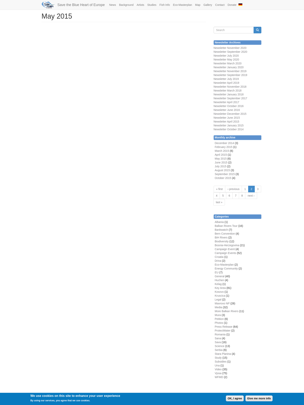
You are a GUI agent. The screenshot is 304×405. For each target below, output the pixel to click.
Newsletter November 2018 (230, 86)
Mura (218, 315)
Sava (218, 342)
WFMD (219, 377)
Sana (218, 338)
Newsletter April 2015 (226, 121)
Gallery (207, 4)
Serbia (219, 349)
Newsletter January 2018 (229, 94)
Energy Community (226, 268)
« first (219, 189)
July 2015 (220, 166)
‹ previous (233, 189)
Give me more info (259, 398)
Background (126, 4)
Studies (151, 4)
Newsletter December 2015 (230, 113)
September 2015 (225, 174)
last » (219, 202)
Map (197, 4)
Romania (220, 334)
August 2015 (222, 170)
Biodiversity (222, 241)
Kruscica (220, 295)
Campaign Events (225, 253)
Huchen (219, 280)
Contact (220, 4)
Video (218, 369)
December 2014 (224, 143)
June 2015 (221, 162)
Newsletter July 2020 (226, 55)
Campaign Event (225, 249)
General (220, 276)
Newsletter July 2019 (226, 78)
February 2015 (223, 147)
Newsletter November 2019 (230, 71)
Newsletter (220, 98)
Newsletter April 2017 (226, 102)
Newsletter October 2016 (229, 106)
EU (216, 272)
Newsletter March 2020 (228, 63)
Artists (140, 4)
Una (217, 365)
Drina (218, 260)
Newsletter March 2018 (228, 90)
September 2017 (236, 98)
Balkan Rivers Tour (226, 225)
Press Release (223, 326)
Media (218, 307)
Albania (219, 222)
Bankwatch (221, 229)
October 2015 (223, 178)
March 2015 (222, 150)
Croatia (219, 256)
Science (220, 346)
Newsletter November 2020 (230, 47)
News (112, 4)
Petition (219, 318)
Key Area (220, 287)
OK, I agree (235, 398)
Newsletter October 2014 (229, 129)
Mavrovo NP (222, 303)
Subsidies (221, 361)
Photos (219, 322)
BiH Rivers (221, 237)
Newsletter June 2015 (227, 117)
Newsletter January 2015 (229, 125)
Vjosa (218, 373)
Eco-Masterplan (182, 4)
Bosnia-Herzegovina (227, 245)
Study (218, 357)
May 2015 (221, 158)
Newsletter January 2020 (229, 67)
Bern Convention (225, 233)
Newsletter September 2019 (230, 75)
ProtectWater (223, 330)
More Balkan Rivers (226, 311)
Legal (218, 299)
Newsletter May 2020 (226, 59)
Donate (232, 4)
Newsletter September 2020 (230, 51)
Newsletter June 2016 (227, 109)
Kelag (218, 284)
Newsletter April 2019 (226, 82)
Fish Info (164, 4)
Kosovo (219, 291)
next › (251, 195)
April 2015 (221, 154)
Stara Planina (223, 353)
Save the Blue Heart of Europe (81, 5)
